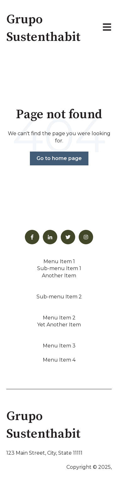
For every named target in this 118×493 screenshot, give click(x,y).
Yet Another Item (59, 325)
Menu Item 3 (59, 346)
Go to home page (59, 158)
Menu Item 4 (59, 360)
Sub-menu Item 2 (59, 297)
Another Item (59, 276)
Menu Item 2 (59, 318)
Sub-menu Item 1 (59, 268)
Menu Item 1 (59, 261)
